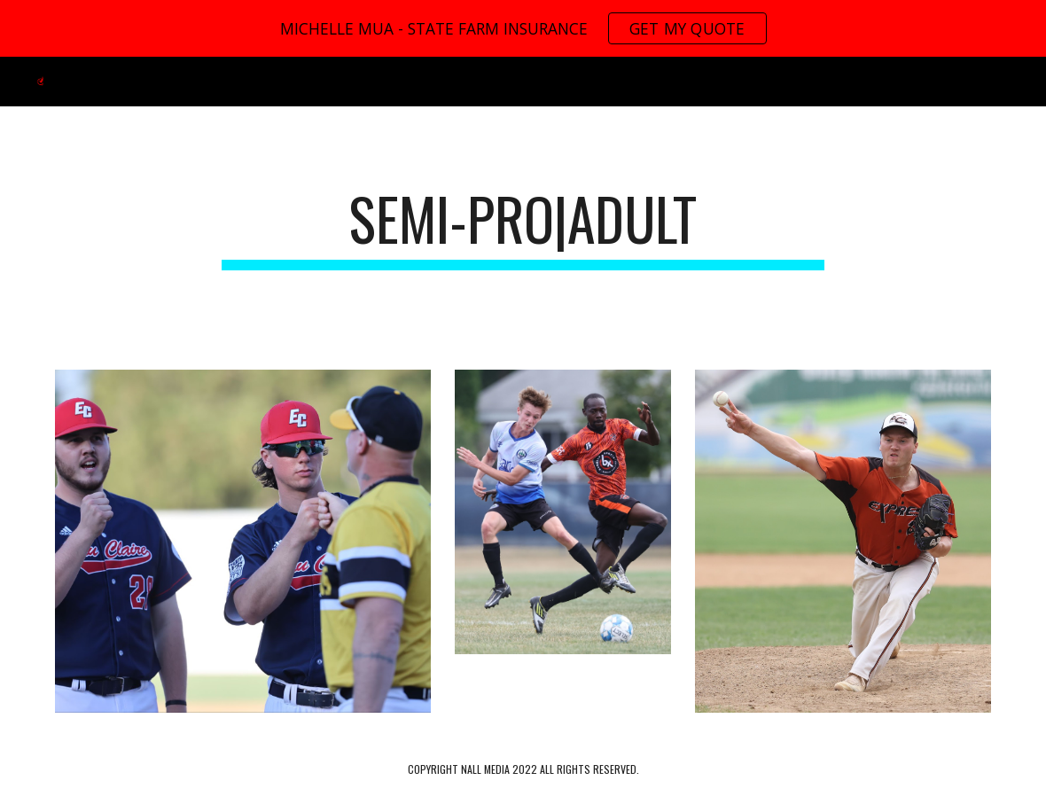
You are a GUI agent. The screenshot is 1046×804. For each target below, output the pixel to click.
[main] (523, 227)
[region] (523, 28)
